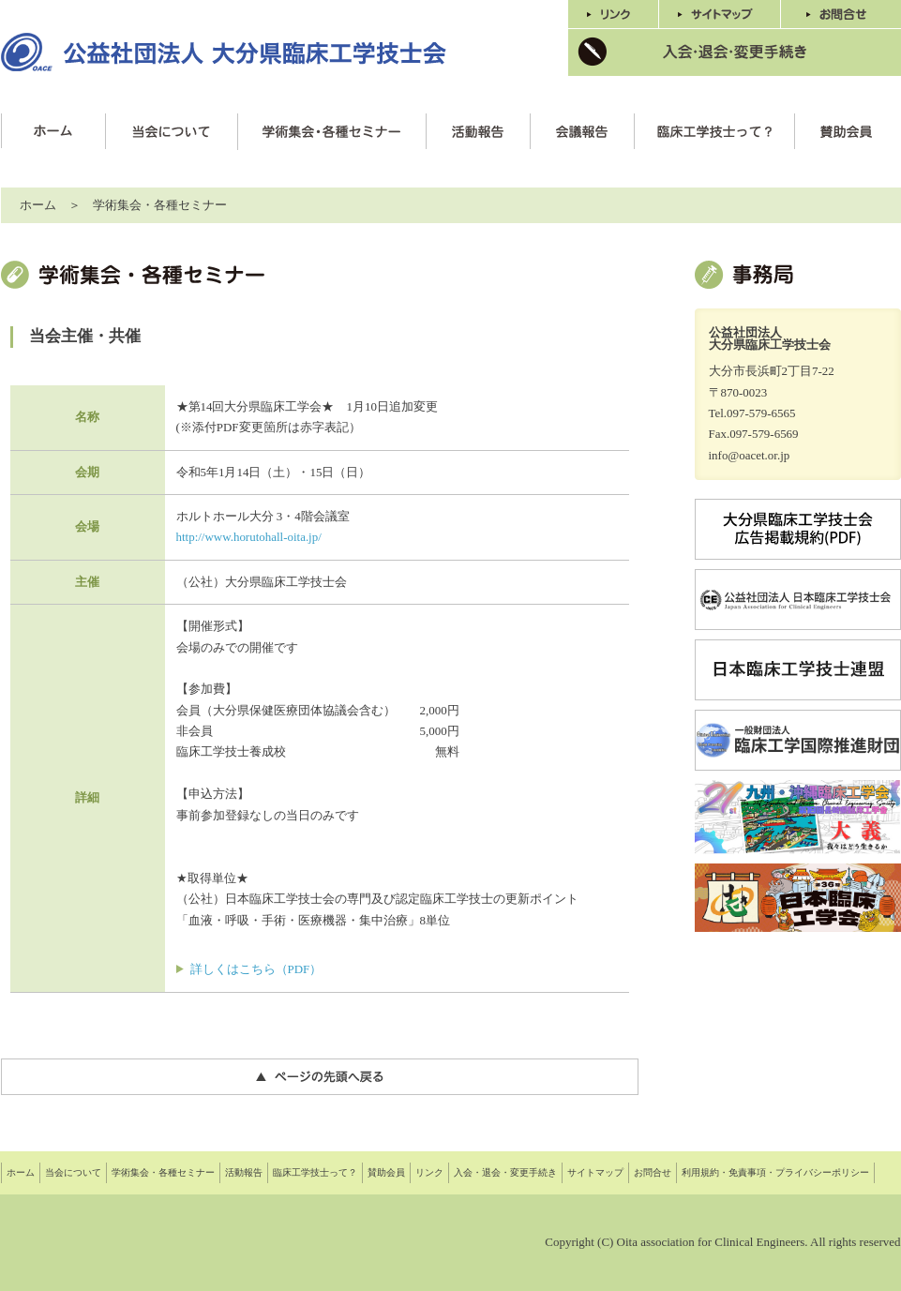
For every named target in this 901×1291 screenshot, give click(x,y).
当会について (73, 1172)
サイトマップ (595, 1172)
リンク (429, 1172)
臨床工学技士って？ (315, 1172)
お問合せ (652, 1172)
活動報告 (244, 1172)
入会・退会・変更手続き (505, 1172)
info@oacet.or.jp (749, 455)
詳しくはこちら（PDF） (256, 969)
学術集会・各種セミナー (163, 1172)
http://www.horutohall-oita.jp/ (249, 537)
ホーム (38, 205)
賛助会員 (386, 1172)
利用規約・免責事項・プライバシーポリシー (775, 1172)
